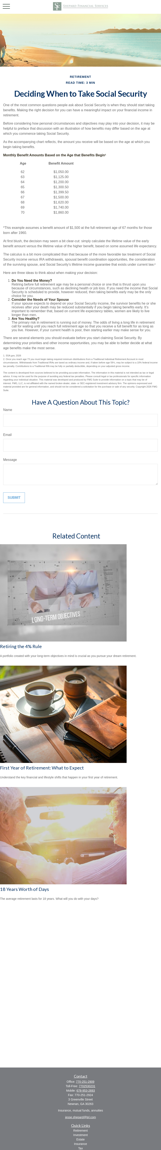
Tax (80, 1148)
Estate (80, 1139)
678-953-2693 (85, 1090)
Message (10, 460)
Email (7, 435)
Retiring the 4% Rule (21, 646)
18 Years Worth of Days (24, 889)
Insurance (80, 1144)
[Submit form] (14, 497)
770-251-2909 (85, 1081)
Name (7, 410)
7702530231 (87, 1086)
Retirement (80, 1130)
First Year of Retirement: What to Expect (42, 768)
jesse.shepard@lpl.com (80, 1117)
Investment (80, 1135)
